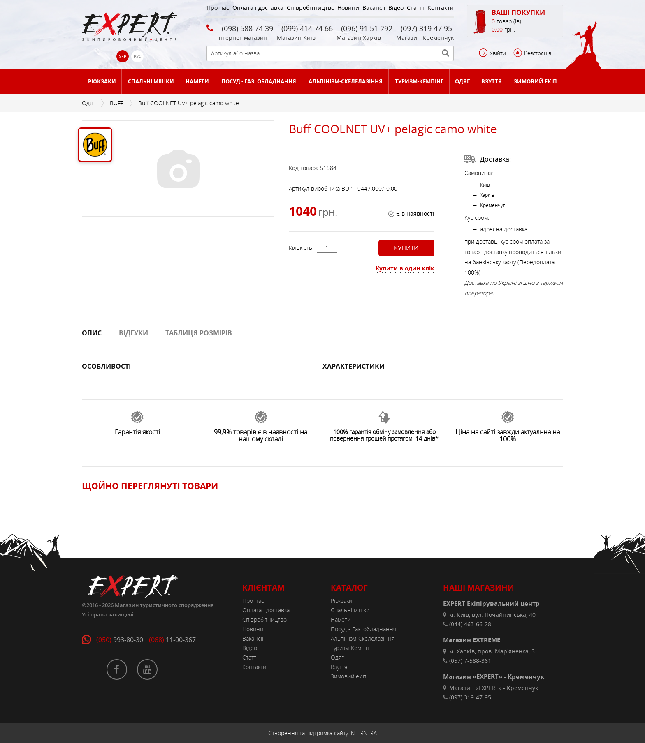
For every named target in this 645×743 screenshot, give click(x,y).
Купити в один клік (405, 268)
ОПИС (92, 332)
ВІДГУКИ (133, 332)
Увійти (498, 53)
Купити (406, 248)
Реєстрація (537, 53)
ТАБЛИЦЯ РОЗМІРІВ (198, 332)
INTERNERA (363, 733)
